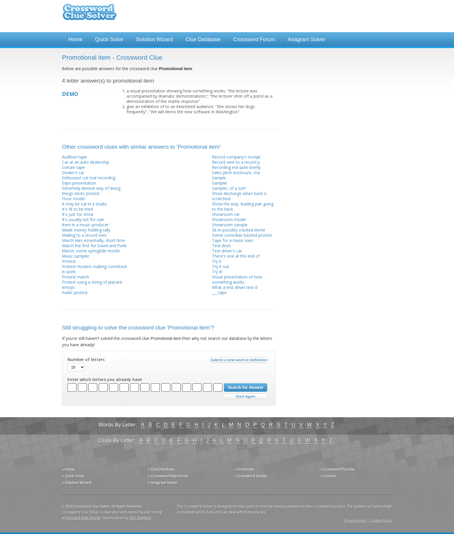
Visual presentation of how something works (237, 279)
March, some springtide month (91, 251)
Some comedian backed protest (242, 235)
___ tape (219, 292)
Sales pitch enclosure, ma (236, 172)
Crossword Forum (254, 39)
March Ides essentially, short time (93, 240)
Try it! (217, 271)
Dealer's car (73, 172)
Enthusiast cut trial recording (88, 178)
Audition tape (74, 157)
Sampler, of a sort (229, 188)
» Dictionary (244, 469)
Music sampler (75, 256)
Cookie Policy (381, 520)
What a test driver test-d (234, 287)
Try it (216, 261)
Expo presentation (79, 183)
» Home (68, 469)
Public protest (75, 292)
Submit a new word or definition (239, 361)
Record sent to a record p (236, 162)
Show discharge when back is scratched (239, 196)
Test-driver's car (227, 251)
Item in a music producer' (85, 224)
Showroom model (229, 219)
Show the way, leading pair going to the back (243, 206)
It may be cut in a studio (84, 204)
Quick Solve (109, 39)
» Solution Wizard (76, 482)
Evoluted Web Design (83, 517)
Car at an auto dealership (85, 162)
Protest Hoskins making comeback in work (94, 269)
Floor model (73, 198)
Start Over (245, 396)
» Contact (328, 475)
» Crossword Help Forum (168, 475)
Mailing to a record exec (84, 235)
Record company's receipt (236, 157)
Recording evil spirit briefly (236, 167)
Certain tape (73, 167)
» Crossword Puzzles (338, 469)
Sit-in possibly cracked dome (238, 230)
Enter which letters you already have (104, 379)
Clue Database (203, 39)
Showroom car (226, 214)
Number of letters (86, 359)
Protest (69, 261)
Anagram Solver (306, 39)
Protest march (75, 277)
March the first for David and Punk (94, 245)
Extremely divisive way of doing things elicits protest (91, 190)
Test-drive (221, 245)
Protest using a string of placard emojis (92, 284)
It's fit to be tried (77, 209)
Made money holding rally (86, 230)
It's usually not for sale (83, 219)
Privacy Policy (355, 520)
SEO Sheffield (140, 517)
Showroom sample (230, 224)
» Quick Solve (73, 475)
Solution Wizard (154, 39)
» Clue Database (161, 469)
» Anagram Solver (162, 482)
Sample (219, 178)
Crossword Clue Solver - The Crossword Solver (89, 14)
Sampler (219, 183)
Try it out (220, 266)
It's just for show (78, 214)
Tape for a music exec (233, 240)
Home (75, 39)
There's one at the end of (236, 256)
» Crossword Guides (250, 475)
